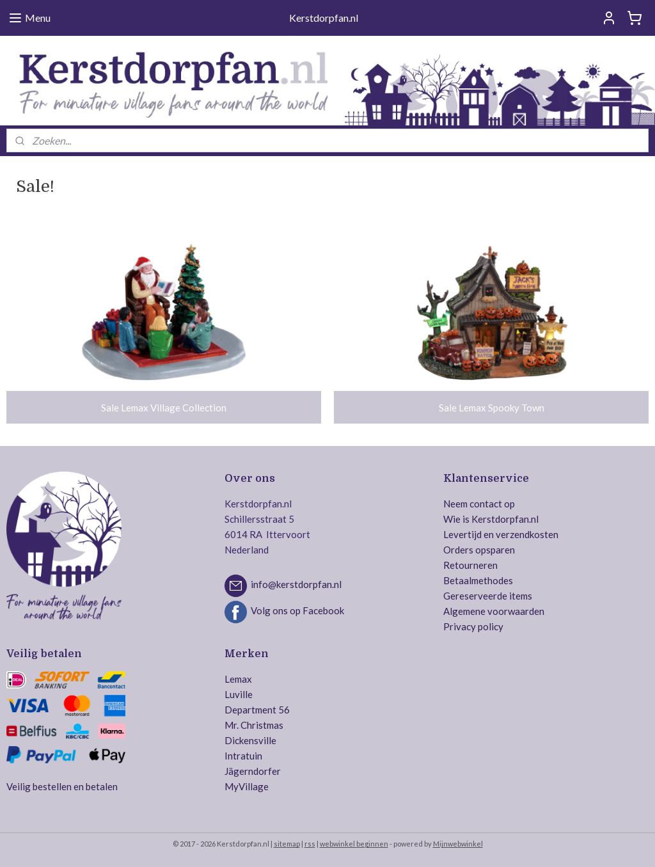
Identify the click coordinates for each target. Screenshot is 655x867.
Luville (239, 694)
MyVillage (247, 786)
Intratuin (243, 755)
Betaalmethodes (478, 580)
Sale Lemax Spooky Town (491, 407)
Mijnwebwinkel (458, 843)
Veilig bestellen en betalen (62, 786)
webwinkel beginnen (354, 843)
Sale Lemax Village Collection (163, 407)
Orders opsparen (479, 549)
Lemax (238, 679)
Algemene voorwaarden (493, 611)
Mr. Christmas (254, 725)
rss (309, 843)
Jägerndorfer (253, 771)
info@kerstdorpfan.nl (296, 584)
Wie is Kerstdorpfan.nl (491, 519)
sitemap (287, 843)
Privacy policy (473, 626)
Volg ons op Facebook (297, 610)
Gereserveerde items (487, 595)
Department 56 (257, 709)
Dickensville (250, 740)
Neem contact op (479, 503)
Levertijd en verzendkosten (500, 534)
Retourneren (470, 565)
